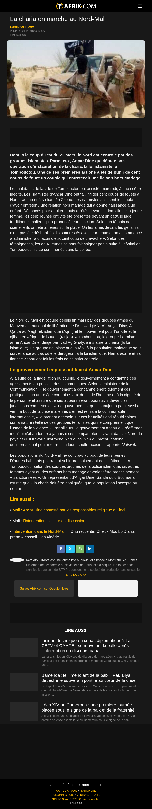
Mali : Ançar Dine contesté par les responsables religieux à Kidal (69, 510)
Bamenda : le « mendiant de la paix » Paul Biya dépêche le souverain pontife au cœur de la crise (88, 678)
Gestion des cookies (89, 799)
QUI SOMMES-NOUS (63, 795)
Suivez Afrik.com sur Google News (44, 588)
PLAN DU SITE (88, 790)
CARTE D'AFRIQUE (66, 790)
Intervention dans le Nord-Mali (39, 531)
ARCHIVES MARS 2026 (64, 799)
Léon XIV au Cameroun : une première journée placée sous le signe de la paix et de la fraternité (88, 707)
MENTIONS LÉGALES (88, 795)
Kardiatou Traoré (22, 26)
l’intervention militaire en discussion (54, 521)
